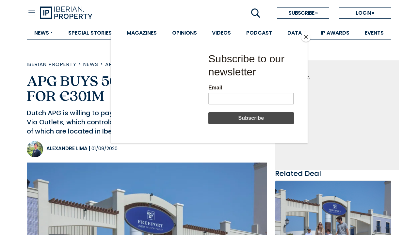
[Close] (306, 37)
